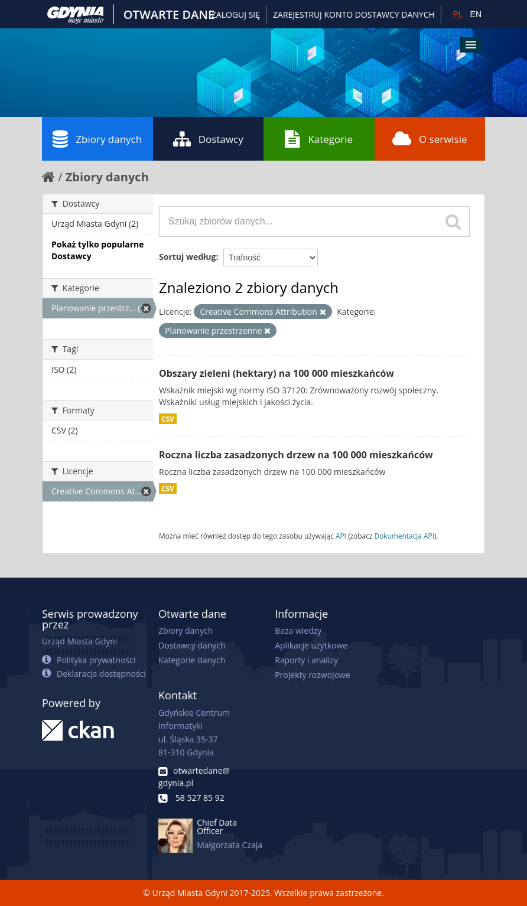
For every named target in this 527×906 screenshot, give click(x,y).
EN (476, 14)
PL (458, 14)
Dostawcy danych (191, 645)
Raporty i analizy (306, 660)
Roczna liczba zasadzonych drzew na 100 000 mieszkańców (296, 454)
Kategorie (319, 139)
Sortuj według (187, 256)
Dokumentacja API (405, 535)
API (341, 535)
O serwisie (429, 139)
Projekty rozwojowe (312, 674)
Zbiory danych (97, 139)
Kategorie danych (191, 660)
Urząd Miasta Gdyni (79, 641)
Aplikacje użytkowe (311, 645)
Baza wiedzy (298, 630)
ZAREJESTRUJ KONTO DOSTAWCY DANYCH (354, 14)
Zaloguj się (236, 14)
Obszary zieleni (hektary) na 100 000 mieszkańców (276, 373)
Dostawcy (208, 139)
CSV (167, 418)
